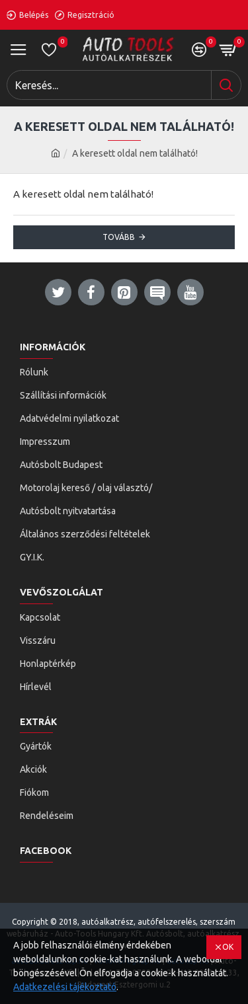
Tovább (119, 237)
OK (227, 947)
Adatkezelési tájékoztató (64, 987)
